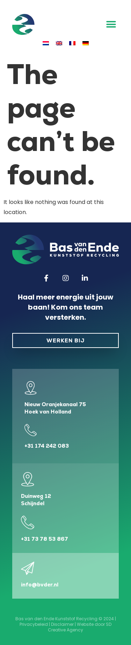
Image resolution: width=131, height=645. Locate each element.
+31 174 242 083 (46, 445)
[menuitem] (45, 43)
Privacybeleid (34, 624)
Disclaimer (62, 624)
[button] (111, 24)
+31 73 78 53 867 (44, 539)
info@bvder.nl (39, 584)
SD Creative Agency (79, 627)
